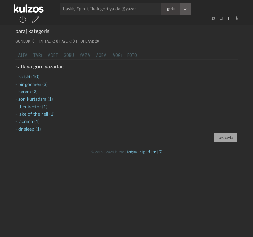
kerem (24, 92)
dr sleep (26, 129)
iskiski (24, 77)
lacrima (25, 121)
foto (132, 55)
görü (69, 55)
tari (37, 55)
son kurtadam (32, 99)
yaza (85, 55)
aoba (101, 55)
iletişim (132, 152)
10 (35, 77)
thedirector (29, 107)
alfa (23, 55)
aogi (117, 55)
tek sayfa (225, 137)
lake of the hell (33, 114)
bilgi (142, 152)
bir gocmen (30, 84)
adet (53, 55)
